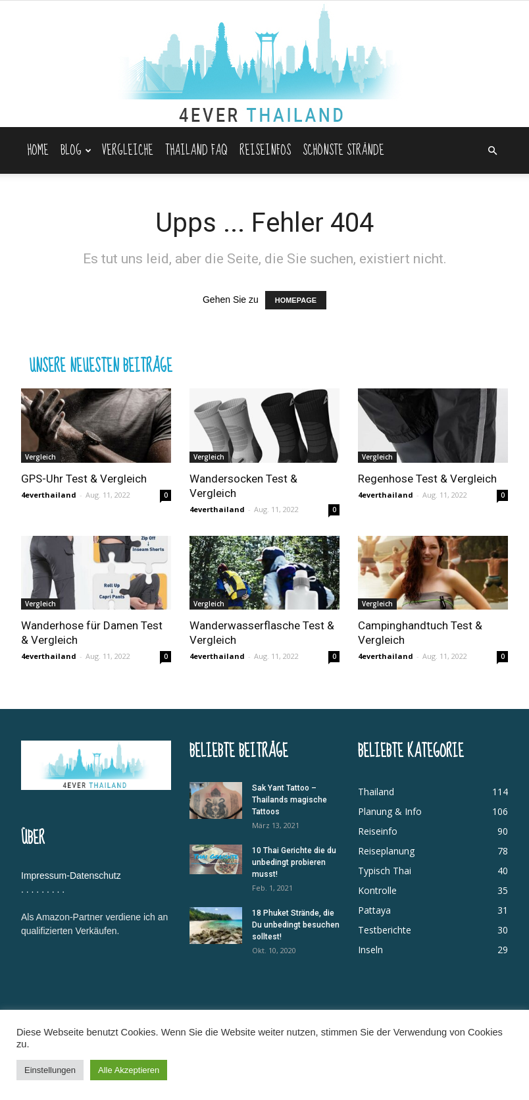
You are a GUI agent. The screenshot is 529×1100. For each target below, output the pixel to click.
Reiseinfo (377, 831)
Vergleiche (127, 150)
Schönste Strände (343, 150)
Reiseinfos (265, 150)
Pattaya (374, 910)
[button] (492, 151)
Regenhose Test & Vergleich (427, 478)
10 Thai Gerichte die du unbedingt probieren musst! (294, 862)
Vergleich (40, 456)
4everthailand (48, 495)
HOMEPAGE (295, 300)
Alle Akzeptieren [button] (128, 1070)
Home (38, 150)
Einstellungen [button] (50, 1070)
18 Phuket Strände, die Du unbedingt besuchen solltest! (296, 924)
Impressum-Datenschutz (71, 875)
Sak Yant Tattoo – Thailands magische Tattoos (289, 799)
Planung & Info (390, 811)
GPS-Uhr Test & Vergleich (84, 478)
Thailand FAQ (196, 150)
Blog (76, 150)
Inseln (370, 949)
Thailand (376, 791)
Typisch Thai (384, 870)
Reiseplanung (386, 851)
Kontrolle (377, 890)
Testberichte (384, 930)
